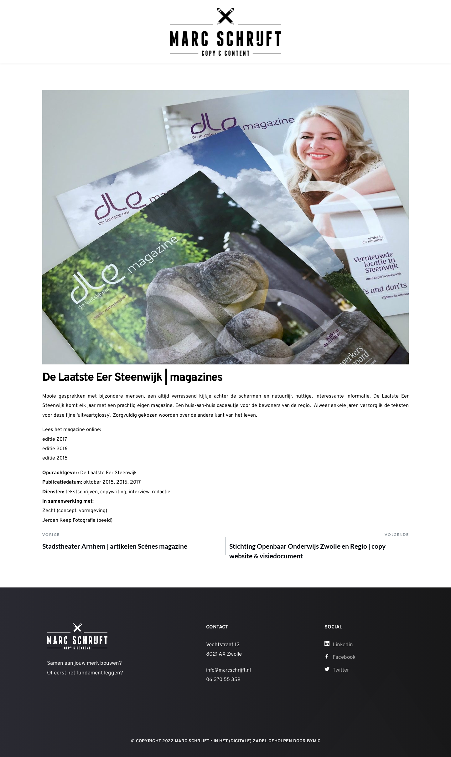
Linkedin (343, 645)
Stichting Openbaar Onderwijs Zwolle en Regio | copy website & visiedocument (307, 551)
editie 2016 (55, 449)
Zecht (48, 511)
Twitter (341, 670)
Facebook (344, 657)
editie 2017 (54, 439)
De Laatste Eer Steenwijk (108, 473)
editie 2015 (55, 458)
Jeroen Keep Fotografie (69, 520)
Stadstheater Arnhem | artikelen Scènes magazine (114, 546)
